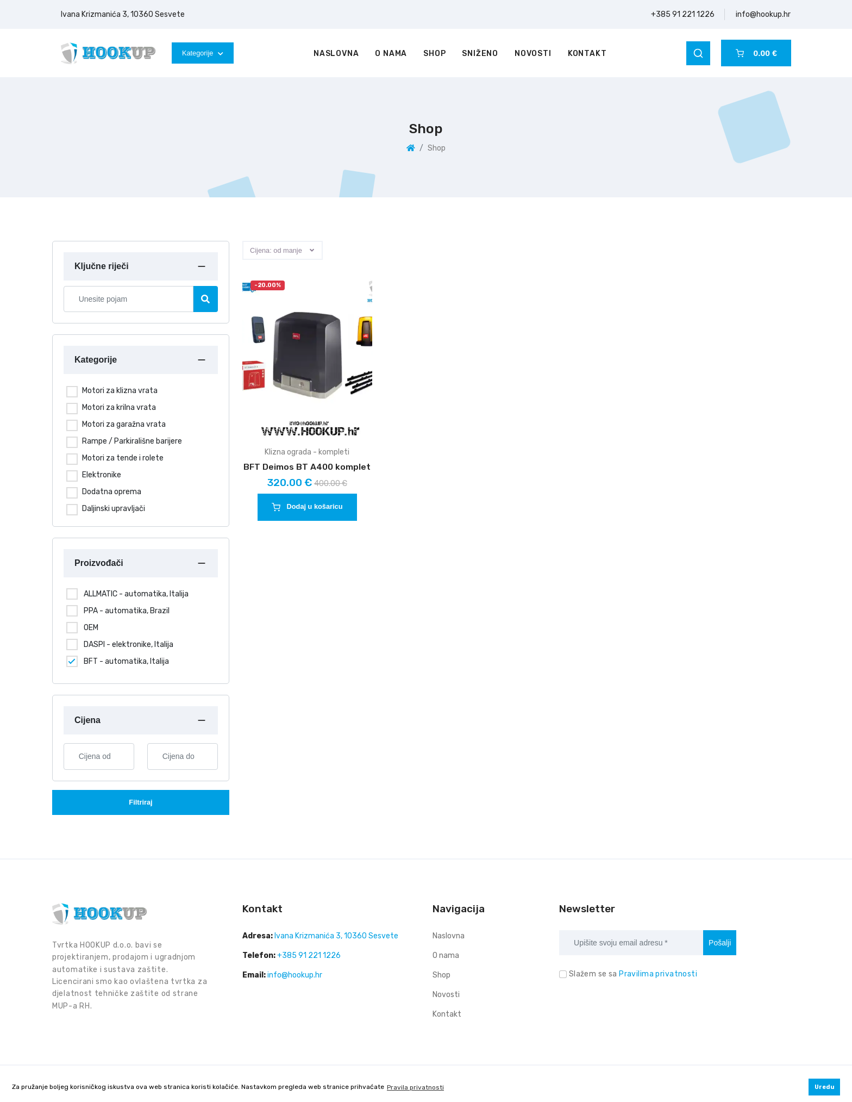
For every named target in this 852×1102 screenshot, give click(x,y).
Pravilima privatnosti (658, 974)
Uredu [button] (825, 1087)
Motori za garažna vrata (124, 424)
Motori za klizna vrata (120, 390)
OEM (91, 627)
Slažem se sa (633, 974)
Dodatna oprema (111, 491)
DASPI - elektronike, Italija (128, 644)
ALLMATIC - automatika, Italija (136, 594)
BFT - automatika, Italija (126, 661)
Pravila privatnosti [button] (415, 1087)
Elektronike (101, 475)
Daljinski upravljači (113, 508)
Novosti (533, 53)
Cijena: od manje (276, 250)
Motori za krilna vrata (119, 407)
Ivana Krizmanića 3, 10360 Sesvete (123, 14)
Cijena (87, 720)
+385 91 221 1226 (683, 14)
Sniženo (480, 53)
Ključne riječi (101, 266)
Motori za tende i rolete (123, 458)
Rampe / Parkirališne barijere (132, 441)
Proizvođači (98, 563)
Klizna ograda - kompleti (307, 452)
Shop (434, 53)
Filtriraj (140, 802)
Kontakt (587, 53)
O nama (391, 53)
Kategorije (202, 53)
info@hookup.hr (763, 14)
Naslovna (336, 53)
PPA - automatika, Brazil (127, 610)
